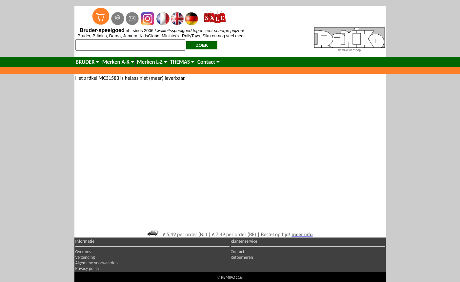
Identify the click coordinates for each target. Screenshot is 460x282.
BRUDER (87, 62)
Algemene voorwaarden (96, 263)
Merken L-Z (152, 62)
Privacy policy (87, 268)
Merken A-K (118, 62)
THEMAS (182, 62)
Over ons (83, 252)
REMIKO (228, 277)
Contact (208, 62)
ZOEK (202, 45)
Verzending (85, 257)
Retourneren (242, 257)
